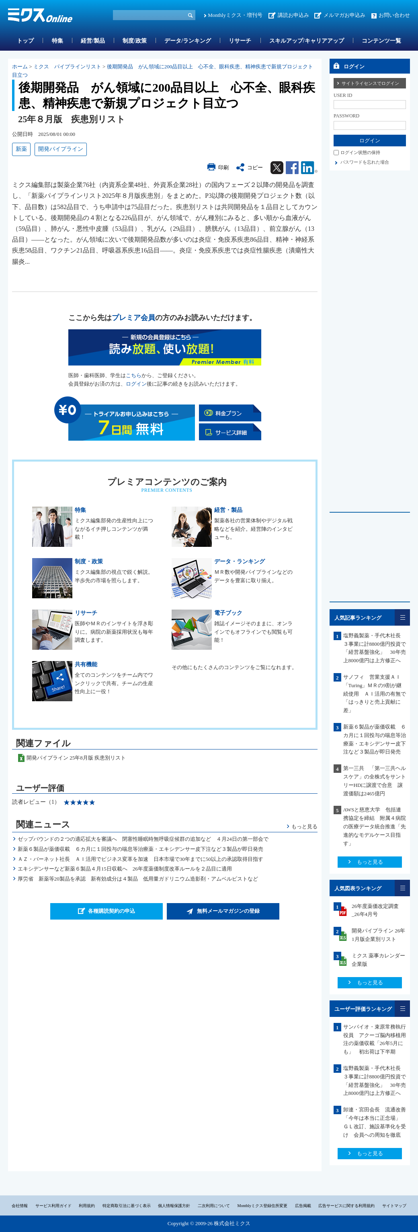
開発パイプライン (60, 149)
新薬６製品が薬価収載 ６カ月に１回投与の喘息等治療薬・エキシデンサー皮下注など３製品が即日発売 (140, 849)
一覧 (402, 617)
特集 (57, 41)
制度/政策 (135, 41)
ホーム (20, 67)
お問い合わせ (394, 15)
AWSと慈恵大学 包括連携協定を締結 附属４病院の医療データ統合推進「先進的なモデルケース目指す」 (374, 826)
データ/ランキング (187, 41)
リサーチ (240, 41)
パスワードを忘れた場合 (364, 162)
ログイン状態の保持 (360, 152)
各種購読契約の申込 (111, 911)
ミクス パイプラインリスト (67, 67)
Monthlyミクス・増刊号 (235, 15)
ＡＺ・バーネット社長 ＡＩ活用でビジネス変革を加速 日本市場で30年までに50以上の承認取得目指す (140, 859)
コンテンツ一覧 (381, 41)
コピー (255, 167)
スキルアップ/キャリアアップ (306, 41)
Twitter (276, 167)
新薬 (21, 149)
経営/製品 (93, 41)
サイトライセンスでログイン (370, 83)
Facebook (292, 167)
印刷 (223, 167)
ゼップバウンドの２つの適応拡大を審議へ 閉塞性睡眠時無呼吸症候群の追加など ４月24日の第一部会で (143, 839)
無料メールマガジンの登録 (228, 911)
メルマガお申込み (344, 15)
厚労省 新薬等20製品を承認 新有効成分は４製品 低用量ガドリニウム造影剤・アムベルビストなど (138, 879)
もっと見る (304, 826)
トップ (25, 41)
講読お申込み (293, 15)
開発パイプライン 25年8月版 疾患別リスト (76, 758)
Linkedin (309, 167)
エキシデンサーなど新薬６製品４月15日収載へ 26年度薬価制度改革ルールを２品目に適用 (125, 869)
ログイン (136, 384)
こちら (133, 375)
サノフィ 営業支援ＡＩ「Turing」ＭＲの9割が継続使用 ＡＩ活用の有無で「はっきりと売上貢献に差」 (374, 693)
